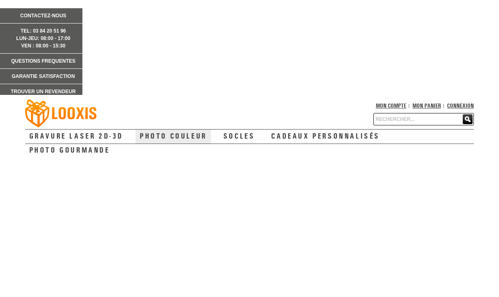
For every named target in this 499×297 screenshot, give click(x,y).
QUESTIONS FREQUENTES (43, 61)
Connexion (460, 106)
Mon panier (426, 106)
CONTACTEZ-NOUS (43, 16)
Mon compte (391, 106)
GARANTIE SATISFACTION (43, 76)
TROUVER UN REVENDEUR (43, 91)
